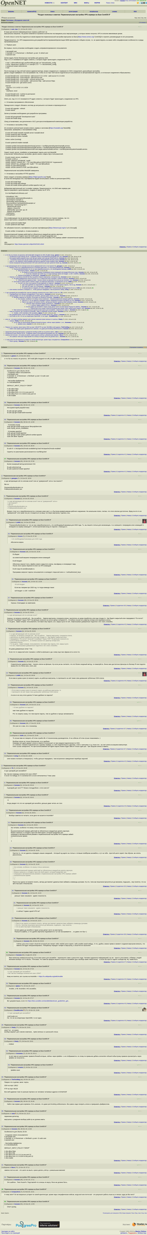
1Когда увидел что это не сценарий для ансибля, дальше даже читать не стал (34, 296)
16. (11, 848)
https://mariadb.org (56, 128)
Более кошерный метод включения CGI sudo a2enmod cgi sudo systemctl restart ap (35, 263)
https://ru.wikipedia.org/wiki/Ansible (51, 976)
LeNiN (69, 269)
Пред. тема (137, 1213)
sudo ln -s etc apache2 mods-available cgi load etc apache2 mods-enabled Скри (34, 261)
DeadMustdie (53, 316)
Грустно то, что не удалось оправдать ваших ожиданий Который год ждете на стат (48, 300)
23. (7, 983)
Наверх (129, 361)
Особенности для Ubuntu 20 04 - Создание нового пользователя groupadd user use (36, 256)
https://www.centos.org (86, 37)
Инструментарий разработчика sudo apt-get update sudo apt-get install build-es (34, 258)
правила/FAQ (31, 11)
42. (5, 1177)
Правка (129, 247)
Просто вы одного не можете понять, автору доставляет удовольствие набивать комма (49, 302)
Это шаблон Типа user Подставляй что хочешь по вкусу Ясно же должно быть (34, 336)
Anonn (32, 270)
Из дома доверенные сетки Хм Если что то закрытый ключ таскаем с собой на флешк (41, 278)
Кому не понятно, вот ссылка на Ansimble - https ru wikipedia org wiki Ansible (33, 311)
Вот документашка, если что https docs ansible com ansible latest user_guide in (34, 314)
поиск (52, 11)
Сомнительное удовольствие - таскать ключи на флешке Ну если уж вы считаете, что (45, 280)
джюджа (59, 266)
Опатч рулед (14, 341)
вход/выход (94, 11)
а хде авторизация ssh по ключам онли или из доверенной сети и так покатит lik (30, 266)
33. (3, 1077)
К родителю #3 (121, 806)
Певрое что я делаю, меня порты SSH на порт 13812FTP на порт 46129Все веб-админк (32, 327)
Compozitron (65, 339)
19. (13, 890)
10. (5, 966)
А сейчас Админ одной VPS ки (40, 305)
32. (7, 1051)
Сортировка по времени (136, 347)
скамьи (12, 321)
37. (3, 1126)
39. (5, 402)
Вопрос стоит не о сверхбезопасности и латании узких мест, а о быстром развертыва (36, 267)
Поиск (108, 3)
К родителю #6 (121, 680)
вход (127, 0)
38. (5, 365)
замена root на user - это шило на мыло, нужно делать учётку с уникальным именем (32, 335)
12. (7, 810)
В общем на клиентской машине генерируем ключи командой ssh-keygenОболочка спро (50, 272)
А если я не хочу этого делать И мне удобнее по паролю (36, 283)
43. (5, 1008)
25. (9, 533)
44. (13, 579)
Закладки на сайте (8, 1231)
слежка (114, 11)
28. (11, 549)
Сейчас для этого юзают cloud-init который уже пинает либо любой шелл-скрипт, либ (57, 308)
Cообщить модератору (139, 247)
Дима (40, 313)
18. (11, 862)
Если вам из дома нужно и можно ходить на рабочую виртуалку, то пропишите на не (40, 281)
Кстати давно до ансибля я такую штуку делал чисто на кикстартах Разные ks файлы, (53, 306)
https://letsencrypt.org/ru (57, 228)
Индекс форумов (126, 1213)
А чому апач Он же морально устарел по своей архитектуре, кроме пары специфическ (32, 339)
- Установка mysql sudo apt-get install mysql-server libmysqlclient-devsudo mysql (34, 259)
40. (5, 419)
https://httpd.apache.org (37, 177)
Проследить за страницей (10, 1233)
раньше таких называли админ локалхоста (40, 303)
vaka (56, 332)
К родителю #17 (121, 728)
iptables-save (22, 324)
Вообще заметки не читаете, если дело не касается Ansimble (33, 297)
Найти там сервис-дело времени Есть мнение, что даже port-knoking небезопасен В (36, 328)
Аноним (65, 256)
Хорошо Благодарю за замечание (29, 275)
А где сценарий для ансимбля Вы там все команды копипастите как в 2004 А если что (32, 292)
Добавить (124, 1233)
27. (9, 597)
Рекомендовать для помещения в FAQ (112, 1213)
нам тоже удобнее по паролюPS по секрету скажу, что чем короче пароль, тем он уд (48, 285)
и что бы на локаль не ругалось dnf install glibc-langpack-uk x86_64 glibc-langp (29, 255)
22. (5, 753)
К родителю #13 (121, 886)
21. (15, 903)
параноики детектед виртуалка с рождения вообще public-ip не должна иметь (29, 332)
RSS (135, 11)
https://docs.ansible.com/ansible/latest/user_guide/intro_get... (48, 1001)
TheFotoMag (65, 327)
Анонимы (68, 322)
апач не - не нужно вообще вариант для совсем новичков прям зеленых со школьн (31, 319)
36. (5, 1099)
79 (61, 292)
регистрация (132, 0)
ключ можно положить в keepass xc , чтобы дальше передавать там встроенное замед (37, 289)
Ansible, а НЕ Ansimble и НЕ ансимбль (26, 313)
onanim (29, 324)
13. (9, 822)
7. (5, 795)
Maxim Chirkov (140, 1231)
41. (3, 1165)
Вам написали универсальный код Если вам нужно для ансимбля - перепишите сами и (41, 310)
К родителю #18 (121, 934)
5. (5, 496)
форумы (11, 11)
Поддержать (132, 1233)
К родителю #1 (121, 415)
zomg (66, 289)
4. (5, 782)
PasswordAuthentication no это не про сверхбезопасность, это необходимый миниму (40, 269)
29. (3, 1025)
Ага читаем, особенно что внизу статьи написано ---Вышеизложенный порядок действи (45, 299)
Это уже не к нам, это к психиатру (33, 286)
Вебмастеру (142, 1233)
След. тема (144, 1213)
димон (57, 255)
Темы (132, 1213)
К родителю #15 (121, 605)
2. (2, 476)
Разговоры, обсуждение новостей (17, 20)
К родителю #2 (121, 624)
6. (5, 610)
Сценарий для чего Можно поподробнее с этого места (27, 294)
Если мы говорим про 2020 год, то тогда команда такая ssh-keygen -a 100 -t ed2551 (52, 274)
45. (5, 443)
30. (5, 1039)
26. (11, 721)
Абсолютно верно (23, 270)
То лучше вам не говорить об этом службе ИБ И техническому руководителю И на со (49, 288)
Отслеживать (143, 22)
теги (112, 3)
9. (9, 659)
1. (2, 353)
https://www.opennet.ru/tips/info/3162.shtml (29, 244)
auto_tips (14, 29)
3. (2, 765)
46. (15, 938)
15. (7, 520)
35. (3, 1111)
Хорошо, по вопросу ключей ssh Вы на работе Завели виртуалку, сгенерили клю (35, 277)
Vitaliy (60, 319)
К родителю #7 (121, 962)
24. (11, 702)
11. (5, 995)
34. (9, 1065)
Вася (61, 335)
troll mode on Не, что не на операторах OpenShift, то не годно (29, 316)
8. (7, 628)
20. (13, 918)
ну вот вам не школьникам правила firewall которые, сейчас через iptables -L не (39, 322)
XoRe (78, 288)
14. (7, 673)
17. (9, 685)
